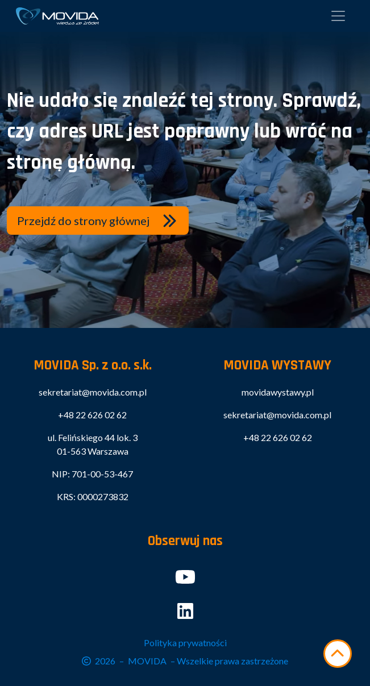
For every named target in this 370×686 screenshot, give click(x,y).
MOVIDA (147, 660)
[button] (98, 220)
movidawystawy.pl (278, 391)
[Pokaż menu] (338, 16)
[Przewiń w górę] (337, 653)
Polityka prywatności (185, 642)
